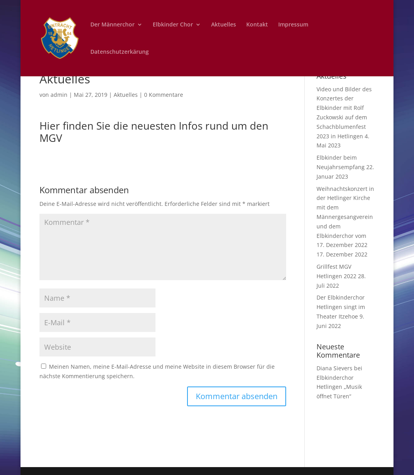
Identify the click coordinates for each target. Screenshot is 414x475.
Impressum (293, 25)
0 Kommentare (163, 94)
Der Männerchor (112, 25)
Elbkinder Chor (173, 25)
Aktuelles (223, 25)
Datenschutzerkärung (119, 52)
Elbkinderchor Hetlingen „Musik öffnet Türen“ (339, 387)
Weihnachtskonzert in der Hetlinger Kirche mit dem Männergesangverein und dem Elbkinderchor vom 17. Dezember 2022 (345, 217)
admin (59, 94)
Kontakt (257, 25)
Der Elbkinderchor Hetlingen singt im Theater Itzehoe (341, 307)
